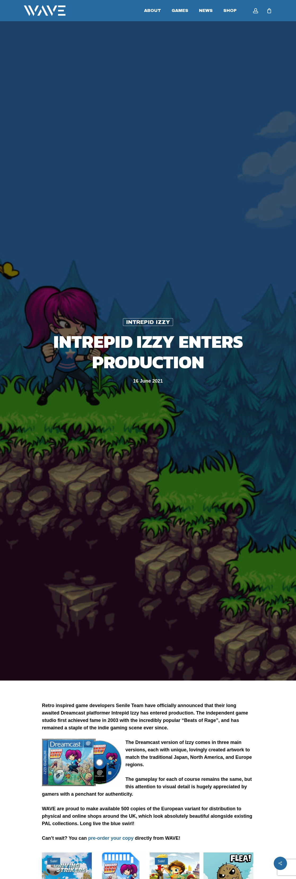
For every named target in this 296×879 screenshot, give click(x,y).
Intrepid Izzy (148, 322)
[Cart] (269, 11)
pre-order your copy (110, 838)
